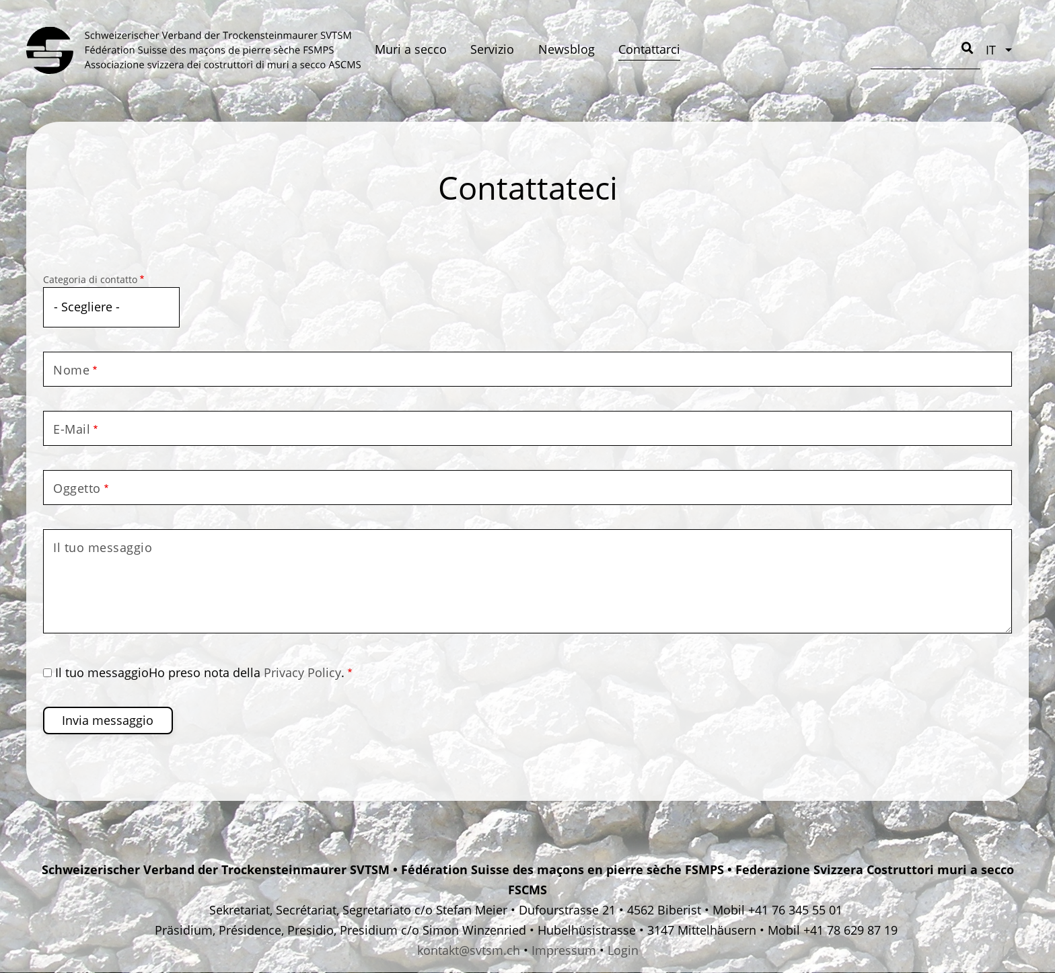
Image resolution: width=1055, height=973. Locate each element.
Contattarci (649, 49)
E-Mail (71, 429)
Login (623, 950)
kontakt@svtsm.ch (468, 950)
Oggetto (77, 488)
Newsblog (566, 49)
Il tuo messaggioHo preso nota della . (199, 672)
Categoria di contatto (90, 279)
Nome (71, 370)
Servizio (492, 49)
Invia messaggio (107, 720)
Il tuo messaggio (102, 547)
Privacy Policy (302, 672)
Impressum (564, 950)
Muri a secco (411, 49)
